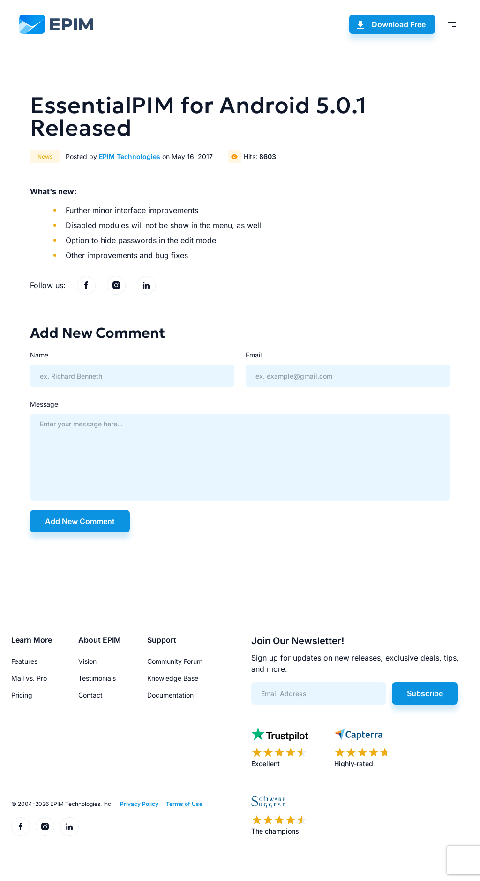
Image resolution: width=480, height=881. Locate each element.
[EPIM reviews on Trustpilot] (279, 747)
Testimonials (97, 678)
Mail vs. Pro (29, 678)
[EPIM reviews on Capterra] (362, 747)
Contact (90, 695)
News (45, 156)
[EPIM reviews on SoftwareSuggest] (279, 815)
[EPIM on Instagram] (116, 285)
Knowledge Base (172, 678)
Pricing (21, 695)
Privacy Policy (139, 803)
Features (24, 661)
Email (254, 355)
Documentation (170, 695)
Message (44, 404)
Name (39, 355)
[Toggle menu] (451, 24)
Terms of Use (184, 803)
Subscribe (425, 693)
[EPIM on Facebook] (86, 285)
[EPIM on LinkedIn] (146, 285)
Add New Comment (80, 521)
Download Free (399, 24)
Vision (87, 661)
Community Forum (174, 661)
